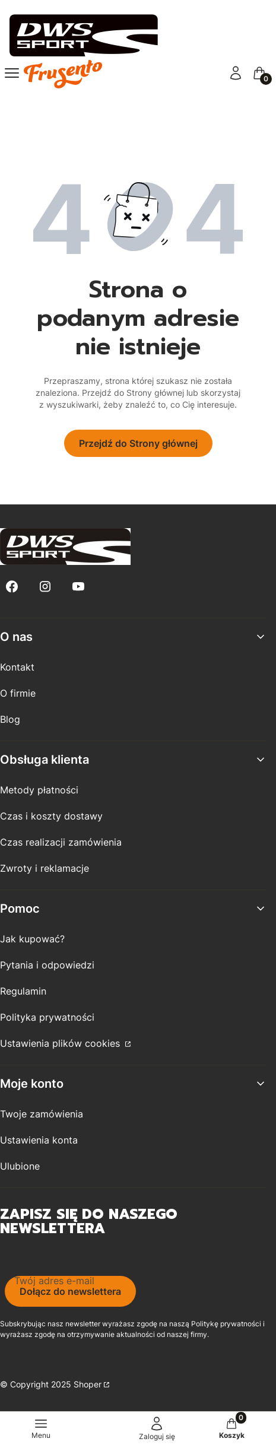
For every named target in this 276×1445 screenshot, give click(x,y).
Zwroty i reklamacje (44, 868)
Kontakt (17, 667)
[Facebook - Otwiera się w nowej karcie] (12, 586)
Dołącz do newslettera (70, 1291)
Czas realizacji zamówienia (61, 842)
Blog (10, 719)
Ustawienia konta (39, 1140)
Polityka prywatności (47, 1017)
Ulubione (20, 1166)
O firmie (18, 693)
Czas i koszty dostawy (51, 816)
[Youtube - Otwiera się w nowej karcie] (78, 586)
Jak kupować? (32, 939)
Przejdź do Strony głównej (138, 443)
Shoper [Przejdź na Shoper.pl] (87, 1384)
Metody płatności (39, 790)
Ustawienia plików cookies (61, 1043)
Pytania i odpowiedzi (47, 965)
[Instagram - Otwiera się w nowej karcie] (45, 586)
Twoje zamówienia (41, 1114)
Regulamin (23, 991)
